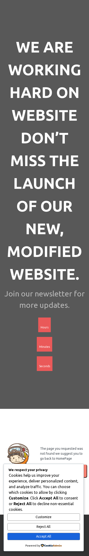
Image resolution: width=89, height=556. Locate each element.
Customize (44, 517)
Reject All (44, 527)
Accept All (43, 536)
